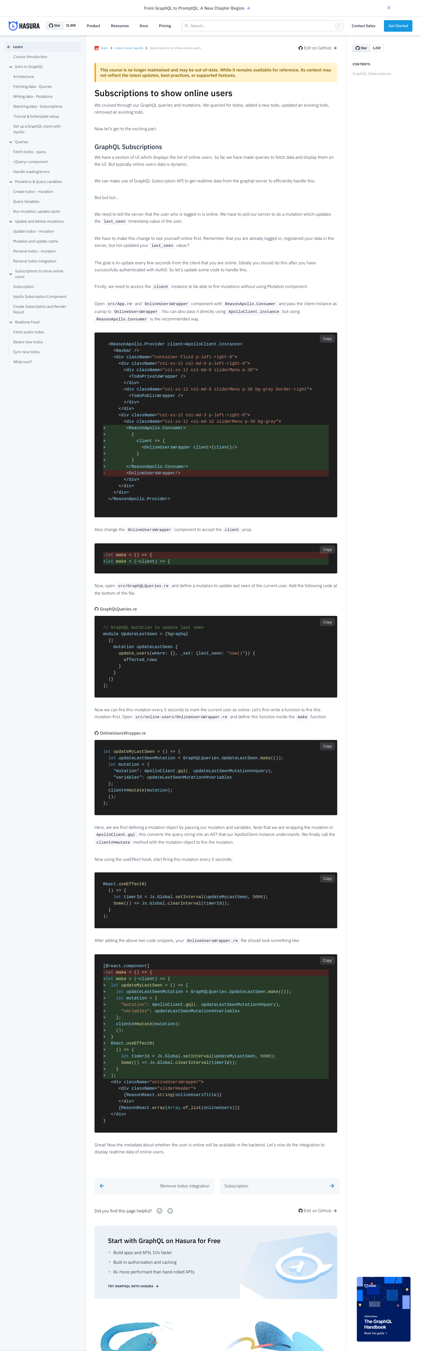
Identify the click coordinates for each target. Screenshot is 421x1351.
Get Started (398, 25)
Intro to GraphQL (26, 66)
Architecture (23, 76)
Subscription (23, 286)
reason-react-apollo (129, 48)
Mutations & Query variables (35, 181)
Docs (144, 25)
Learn (15, 46)
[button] (388, 8)
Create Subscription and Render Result (39, 309)
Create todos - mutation (33, 191)
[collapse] (11, 67)
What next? (20, 361)
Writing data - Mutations (33, 96)
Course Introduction (28, 56)
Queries (18, 141)
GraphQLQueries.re (116, 603)
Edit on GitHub (318, 47)
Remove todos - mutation (34, 251)
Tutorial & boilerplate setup (34, 116)
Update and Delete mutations (36, 221)
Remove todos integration (34, 261)
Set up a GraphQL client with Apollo (35, 129)
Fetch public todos (28, 332)
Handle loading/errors (31, 171)
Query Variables (26, 201)
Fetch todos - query (29, 151)
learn (104, 48)
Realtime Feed (24, 322)
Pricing (165, 25)
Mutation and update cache (35, 241)
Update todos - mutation (33, 231)
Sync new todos (26, 351)
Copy (327, 335)
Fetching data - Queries (32, 86)
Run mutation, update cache (36, 211)
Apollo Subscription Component (40, 296)
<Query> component (30, 161)
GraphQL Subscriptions (372, 73)
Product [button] (93, 25)
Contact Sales (363, 25)
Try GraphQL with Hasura (133, 1278)
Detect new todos (28, 341)
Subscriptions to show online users (36, 274)
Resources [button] (120, 25)
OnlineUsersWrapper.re (120, 727)
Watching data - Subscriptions (38, 106)
